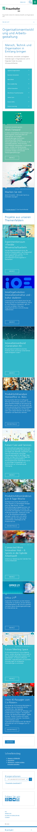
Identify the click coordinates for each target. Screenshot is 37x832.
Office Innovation (13, 88)
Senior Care (11, 97)
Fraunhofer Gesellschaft (13, 783)
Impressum (8, 813)
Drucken (10, 742)
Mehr (11, 577)
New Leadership (12, 84)
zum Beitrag (11, 424)
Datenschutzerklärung (12, 815)
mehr (11, 157)
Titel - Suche (30, 2)
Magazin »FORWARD (14, 758)
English (23, 2)
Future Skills (11, 102)
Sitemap (7, 817)
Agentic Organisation (14, 70)
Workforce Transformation (15, 93)
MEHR (11, 373)
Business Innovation (13, 75)
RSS (6, 811)
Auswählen (30, 779)
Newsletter (11, 760)
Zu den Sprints (11, 209)
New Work (11, 79)
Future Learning (12, 106)
